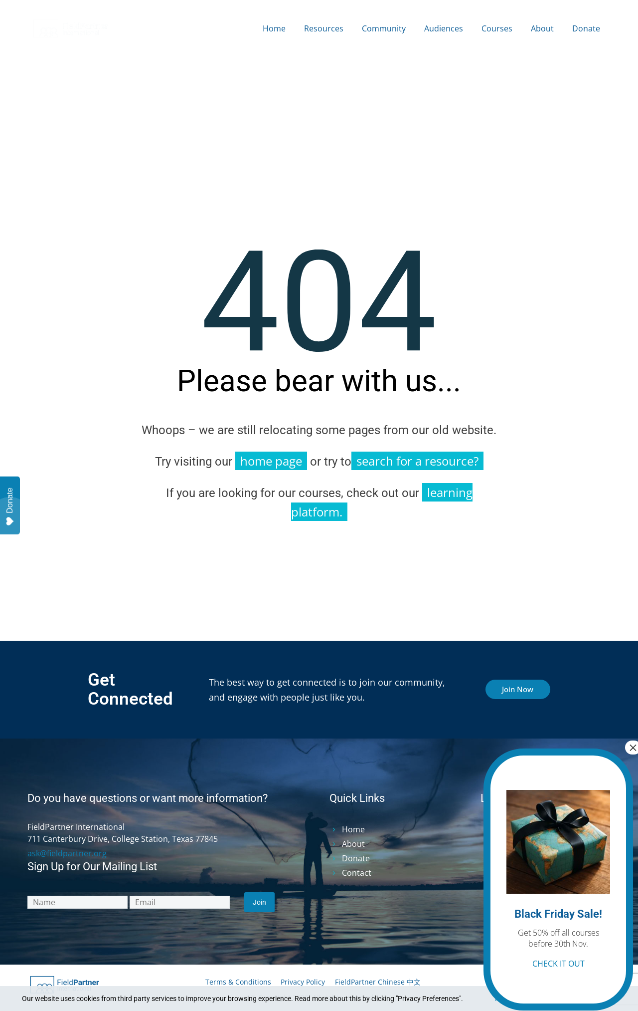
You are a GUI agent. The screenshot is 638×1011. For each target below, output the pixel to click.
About (542, 28)
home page (271, 461)
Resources (323, 28)
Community (384, 28)
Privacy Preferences (525, 999)
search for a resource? (417, 461)
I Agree (591, 998)
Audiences (443, 28)
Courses (496, 28)
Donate (586, 28)
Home (274, 28)
